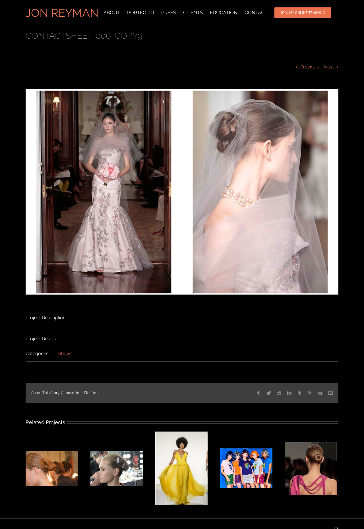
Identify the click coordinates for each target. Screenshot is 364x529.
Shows (65, 353)
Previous (309, 66)
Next (329, 66)
